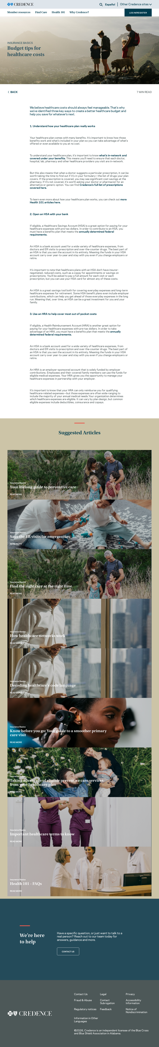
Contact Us (81, 994)
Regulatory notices (85, 1009)
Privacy (130, 994)
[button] (101, 4)
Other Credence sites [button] (136, 4)
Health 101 (58, 12)
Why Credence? (79, 12)
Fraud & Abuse (83, 1000)
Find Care (41, 12)
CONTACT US (68, 951)
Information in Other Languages (86, 1019)
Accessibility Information (133, 1001)
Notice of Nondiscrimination (136, 1010)
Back (12, 92)
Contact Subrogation (107, 1001)
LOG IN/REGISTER (138, 12)
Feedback (106, 1009)
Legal (103, 994)
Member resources (18, 12)
